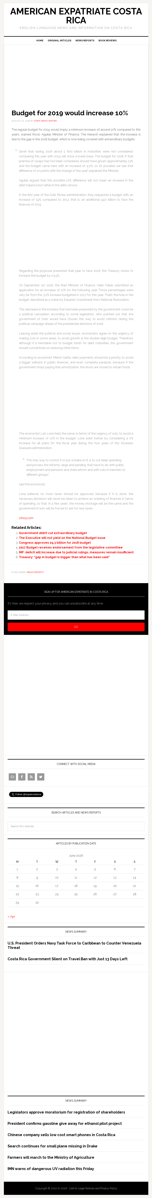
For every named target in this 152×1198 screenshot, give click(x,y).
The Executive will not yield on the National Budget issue (62, 538)
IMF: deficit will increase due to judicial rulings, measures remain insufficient (76, 552)
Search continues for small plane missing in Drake (52, 1146)
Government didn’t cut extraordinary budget (53, 533)
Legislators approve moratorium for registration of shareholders (66, 1112)
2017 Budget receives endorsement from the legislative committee (71, 547)
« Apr (11, 916)
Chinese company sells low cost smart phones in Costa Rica (61, 1135)
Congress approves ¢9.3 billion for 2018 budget (55, 542)
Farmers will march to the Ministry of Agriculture (51, 1157)
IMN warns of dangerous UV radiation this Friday (51, 1168)
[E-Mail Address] (76, 615)
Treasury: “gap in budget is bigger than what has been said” (64, 557)
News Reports (35, 572)
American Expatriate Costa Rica (76, 15)
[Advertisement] (76, 72)
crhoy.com (26, 518)
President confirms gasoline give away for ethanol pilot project (65, 1123)
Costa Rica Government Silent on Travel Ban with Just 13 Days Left (68, 959)
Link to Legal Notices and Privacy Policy (93, 1188)
